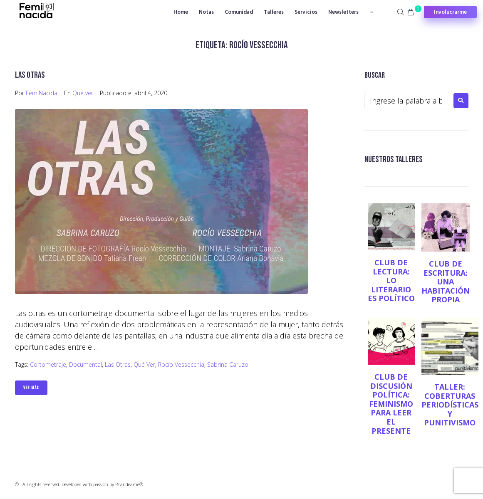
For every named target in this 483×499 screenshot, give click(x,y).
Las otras (30, 75)
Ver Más (31, 387)
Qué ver (82, 93)
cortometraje (48, 364)
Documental (85, 364)
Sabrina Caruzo (227, 364)
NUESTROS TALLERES (393, 159)
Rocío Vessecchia (181, 364)
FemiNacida (41, 93)
